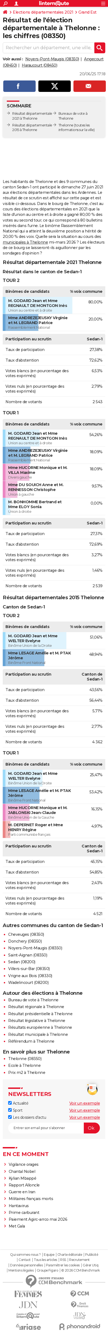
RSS (63, 1260)
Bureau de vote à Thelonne (33, 1000)
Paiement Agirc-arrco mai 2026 (38, 1219)
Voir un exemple (84, 1103)
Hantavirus (19, 1205)
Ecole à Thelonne (24, 1065)
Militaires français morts (31, 1198)
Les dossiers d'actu (27, 1117)
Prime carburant (24, 1212)
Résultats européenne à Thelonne (40, 1027)
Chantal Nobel (22, 1171)
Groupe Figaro (47, 1270)
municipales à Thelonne (25, 242)
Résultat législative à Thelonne (36, 1020)
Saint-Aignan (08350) (27, 955)
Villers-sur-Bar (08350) (29, 968)
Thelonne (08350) (24, 1058)
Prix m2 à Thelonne (26, 1072)
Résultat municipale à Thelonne (38, 1034)
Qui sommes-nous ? (25, 1255)
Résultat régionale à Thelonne (36, 1006)
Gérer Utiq (90, 1265)
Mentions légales (20, 1270)
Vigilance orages (24, 1164)
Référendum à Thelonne (31, 1041)
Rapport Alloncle (24, 1185)
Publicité (91, 1255)
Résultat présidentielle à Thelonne (40, 1013)
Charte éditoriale (69, 1255)
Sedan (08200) (21, 961)
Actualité (18, 1103)
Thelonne (65, 125)
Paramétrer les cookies (63, 1265)
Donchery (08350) (25, 941)
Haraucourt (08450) (39, 65)
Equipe (49, 1255)
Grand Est (87, 12)
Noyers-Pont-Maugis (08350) (52, 59)
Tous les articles (45, 1260)
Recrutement (79, 1260)
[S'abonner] (54, 1128)
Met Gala (17, 1226)
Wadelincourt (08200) (28, 982)
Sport (15, 1110)
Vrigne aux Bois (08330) (30, 975)
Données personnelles (26, 1265)
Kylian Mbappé (22, 1178)
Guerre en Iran (22, 1191)
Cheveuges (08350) (26, 934)
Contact (24, 1260)
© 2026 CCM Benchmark (80, 1270)
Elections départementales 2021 (43, 12)
